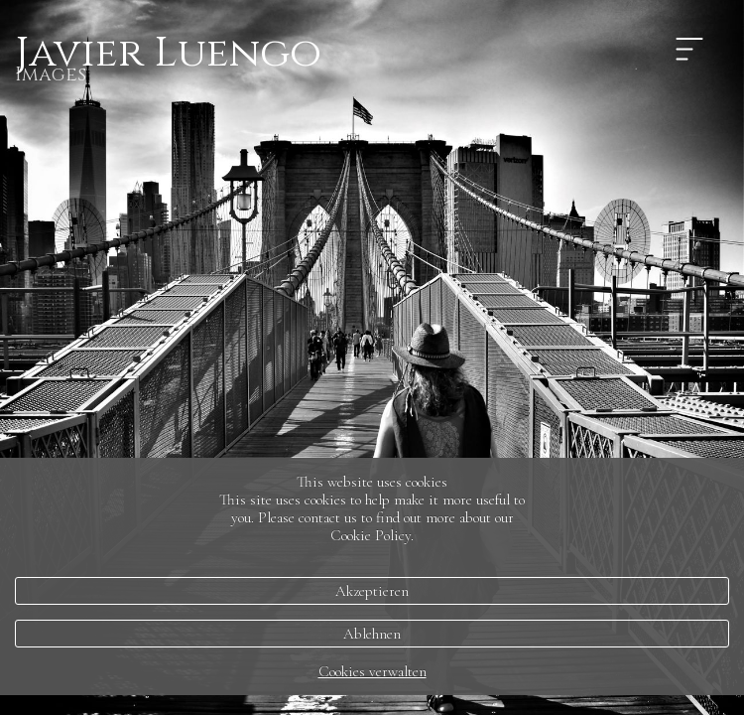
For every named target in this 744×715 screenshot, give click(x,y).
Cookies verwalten (372, 671)
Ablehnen (372, 634)
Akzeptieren (372, 591)
